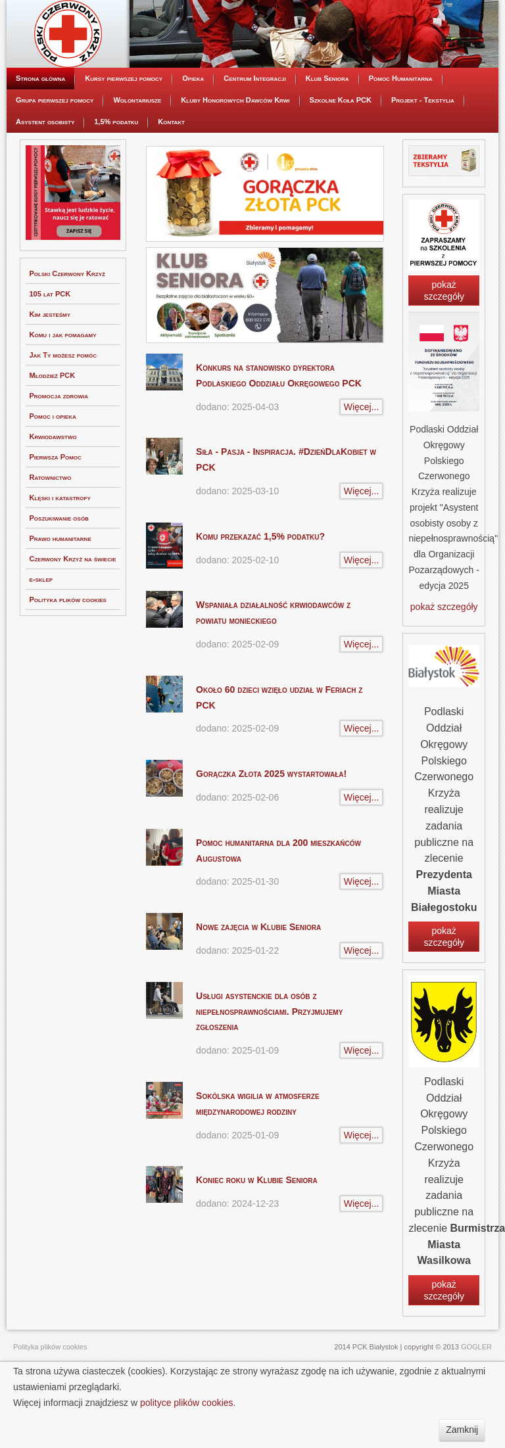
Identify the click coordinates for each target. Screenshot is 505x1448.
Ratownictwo (51, 536)
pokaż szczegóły (443, 349)
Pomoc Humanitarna (401, 137)
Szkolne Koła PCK (341, 158)
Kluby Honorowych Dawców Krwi (235, 158)
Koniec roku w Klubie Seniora (257, 1238)
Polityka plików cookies (68, 658)
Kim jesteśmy (50, 373)
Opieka (193, 137)
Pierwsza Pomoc (56, 515)
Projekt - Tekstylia (422, 158)
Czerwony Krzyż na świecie (73, 617)
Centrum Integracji (255, 137)
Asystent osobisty (45, 180)
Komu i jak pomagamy (63, 393)
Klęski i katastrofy (60, 556)
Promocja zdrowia (59, 454)
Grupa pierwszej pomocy (54, 158)
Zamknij (462, 1429)
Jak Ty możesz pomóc (63, 413)
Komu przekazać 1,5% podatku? (260, 595)
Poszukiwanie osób (59, 576)
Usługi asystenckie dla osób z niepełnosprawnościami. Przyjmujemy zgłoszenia (269, 1070)
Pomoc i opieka (53, 475)
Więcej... (361, 465)
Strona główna (40, 137)
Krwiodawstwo (53, 495)
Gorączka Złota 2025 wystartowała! (271, 832)
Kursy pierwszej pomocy (123, 137)
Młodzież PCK (53, 434)
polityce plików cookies (186, 1402)
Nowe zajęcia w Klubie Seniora (258, 985)
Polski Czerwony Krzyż (67, 332)
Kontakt (171, 180)
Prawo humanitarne (60, 597)
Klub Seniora (327, 137)
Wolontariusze (137, 158)
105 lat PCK (50, 352)
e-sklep (41, 638)
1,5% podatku (116, 180)
